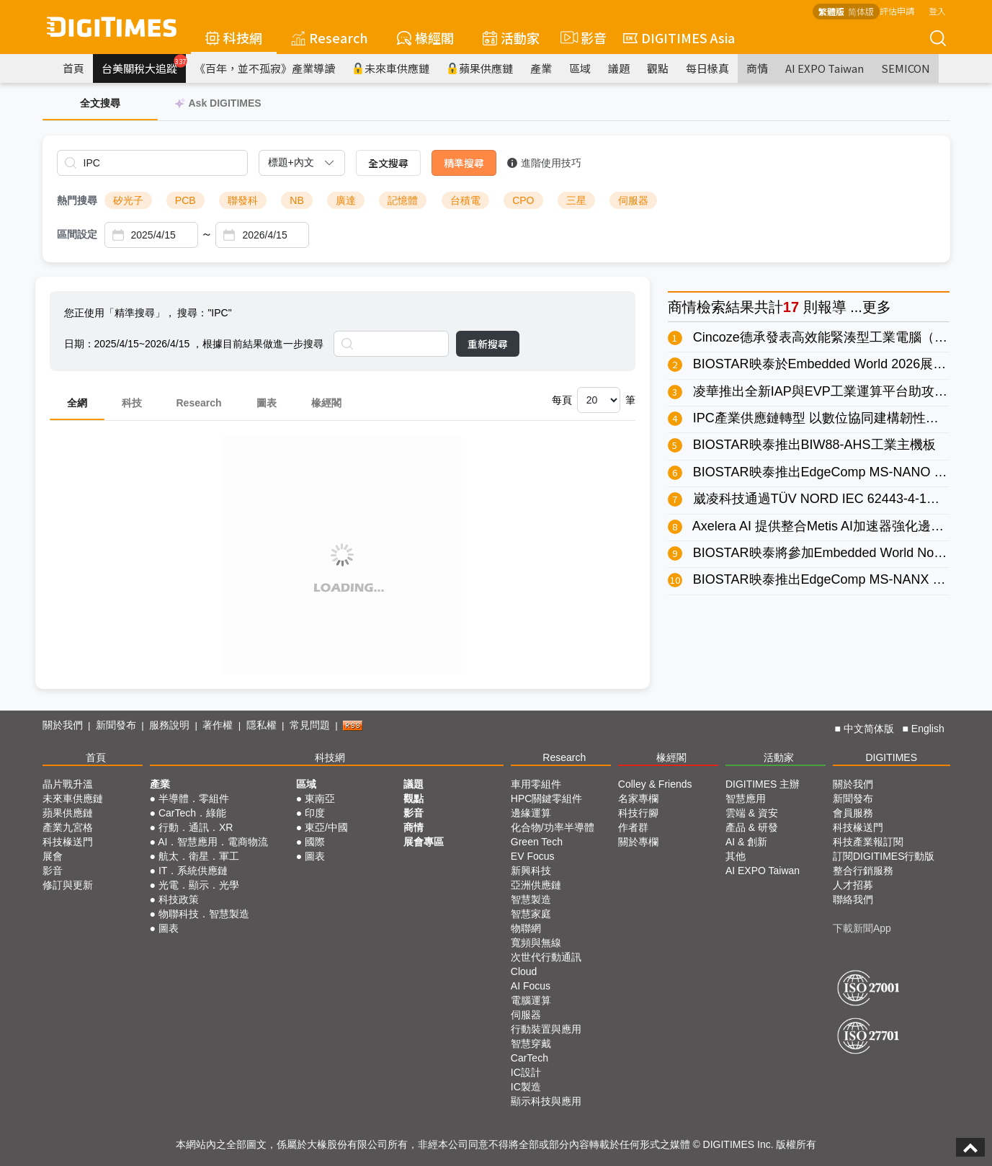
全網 (77, 403)
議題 (619, 68)
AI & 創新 (746, 841)
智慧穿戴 (531, 1043)
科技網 (233, 37)
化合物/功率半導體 (552, 827)
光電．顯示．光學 (198, 885)
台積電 (465, 200)
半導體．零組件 (193, 798)
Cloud (524, 971)
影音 (581, 37)
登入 (937, 10)
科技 (132, 403)
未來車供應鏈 (390, 68)
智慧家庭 (531, 914)
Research (329, 37)
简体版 (861, 11)
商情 (757, 68)
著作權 (217, 725)
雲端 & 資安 (751, 813)
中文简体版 (869, 728)
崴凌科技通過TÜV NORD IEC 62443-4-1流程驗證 (835, 498)
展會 (53, 856)
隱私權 (261, 725)
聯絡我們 (853, 899)
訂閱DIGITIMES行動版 (884, 856)
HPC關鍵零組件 (547, 798)
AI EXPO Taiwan (824, 68)
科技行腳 (638, 813)
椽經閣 (425, 37)
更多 (876, 307)
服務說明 (169, 725)
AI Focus (530, 986)
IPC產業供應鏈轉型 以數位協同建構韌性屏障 (822, 418)
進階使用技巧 (544, 163)
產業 (541, 68)
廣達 (346, 200)
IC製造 (526, 1086)
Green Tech (537, 841)
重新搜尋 (488, 344)
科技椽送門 (68, 841)
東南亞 (320, 798)
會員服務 (853, 813)
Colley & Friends (655, 784)
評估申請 (897, 10)
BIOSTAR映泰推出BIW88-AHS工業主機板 (814, 444)
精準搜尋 (464, 163)
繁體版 (831, 11)
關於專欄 (638, 841)
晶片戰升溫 (68, 784)
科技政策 (178, 899)
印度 (315, 813)
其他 (735, 856)
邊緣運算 (531, 813)
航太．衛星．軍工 (198, 856)
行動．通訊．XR (195, 827)
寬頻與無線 (536, 942)
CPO (523, 200)
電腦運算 (531, 1000)
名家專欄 (638, 798)
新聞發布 (116, 725)
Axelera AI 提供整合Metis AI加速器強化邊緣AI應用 (837, 526)
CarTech (529, 1058)
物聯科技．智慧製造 (203, 914)
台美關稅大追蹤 (144, 65)
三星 (576, 200)
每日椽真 (707, 68)
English (927, 728)
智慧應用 (745, 798)
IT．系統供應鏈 (193, 870)
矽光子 (128, 200)
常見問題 (310, 725)
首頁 (73, 68)
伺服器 (633, 200)
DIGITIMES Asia (679, 37)
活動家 (511, 37)
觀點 (658, 68)
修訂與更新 (68, 885)
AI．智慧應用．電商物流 (213, 841)
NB (296, 200)
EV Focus (533, 856)
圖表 (266, 403)
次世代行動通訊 (546, 957)
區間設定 (77, 234)
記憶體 (403, 200)
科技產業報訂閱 (868, 841)
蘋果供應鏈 (480, 68)
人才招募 (853, 885)
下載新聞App (862, 928)
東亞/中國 (326, 827)
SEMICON (905, 68)
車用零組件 (536, 784)
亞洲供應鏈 (536, 885)
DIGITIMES (891, 757)
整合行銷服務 (863, 870)
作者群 (633, 827)
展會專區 (423, 841)
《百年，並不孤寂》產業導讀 (265, 68)
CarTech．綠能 (192, 813)
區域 (580, 68)
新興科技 (531, 870)
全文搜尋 (388, 163)
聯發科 (243, 200)
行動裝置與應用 (546, 1029)
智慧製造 (531, 899)
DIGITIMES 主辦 (762, 784)
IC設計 (526, 1072)
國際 (315, 841)
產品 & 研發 (751, 827)
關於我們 (63, 725)
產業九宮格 (68, 827)
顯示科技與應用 (546, 1101)
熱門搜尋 (77, 200)
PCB (185, 200)
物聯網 (526, 928)
